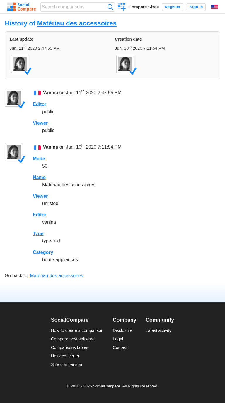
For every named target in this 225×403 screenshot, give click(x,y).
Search (110, 7)
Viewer (40, 122)
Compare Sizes (144, 7)
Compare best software (73, 339)
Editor (39, 104)
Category (43, 252)
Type (38, 233)
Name (39, 177)
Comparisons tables (69, 347)
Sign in (196, 7)
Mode (39, 158)
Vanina (50, 92)
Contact (120, 347)
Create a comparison (122, 7)
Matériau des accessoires (77, 23)
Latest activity (158, 330)
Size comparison (66, 364)
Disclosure (122, 330)
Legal (118, 339)
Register (172, 7)
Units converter (65, 356)
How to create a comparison (77, 330)
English (214, 7)
